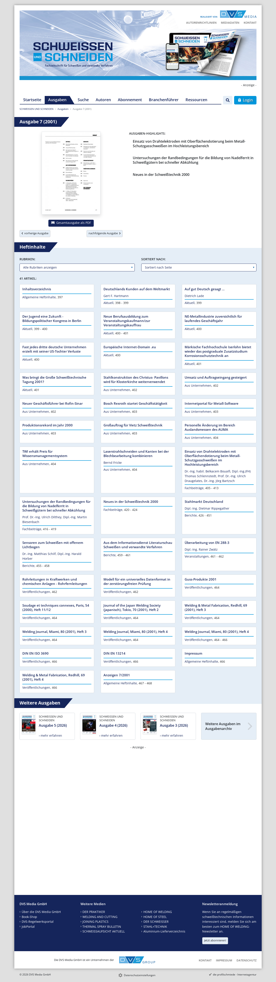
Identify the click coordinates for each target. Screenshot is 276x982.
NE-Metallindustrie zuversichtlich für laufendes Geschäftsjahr (213, 318)
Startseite (32, 99)
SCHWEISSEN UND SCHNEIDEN (36, 109)
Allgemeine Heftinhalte (39, 297)
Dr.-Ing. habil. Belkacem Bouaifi (207, 471)
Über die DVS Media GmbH (41, 912)
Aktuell (108, 303)
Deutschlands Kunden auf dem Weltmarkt (137, 289)
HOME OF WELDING (157, 912)
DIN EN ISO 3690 (35, 653)
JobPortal (28, 926)
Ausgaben (57, 99)
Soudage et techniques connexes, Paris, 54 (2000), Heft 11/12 (55, 607)
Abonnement (130, 99)
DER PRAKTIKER (93, 912)
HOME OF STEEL (155, 917)
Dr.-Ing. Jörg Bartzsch (219, 481)
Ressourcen (196, 99)
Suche (83, 99)
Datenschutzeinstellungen (139, 975)
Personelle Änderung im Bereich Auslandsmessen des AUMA (210, 427)
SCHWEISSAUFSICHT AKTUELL (103, 931)
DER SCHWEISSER (156, 921)
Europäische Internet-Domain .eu (130, 347)
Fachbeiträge (194, 488)
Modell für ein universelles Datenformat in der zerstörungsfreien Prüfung (137, 581)
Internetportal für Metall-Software (211, 403)
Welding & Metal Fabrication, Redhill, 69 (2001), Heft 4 (53, 677)
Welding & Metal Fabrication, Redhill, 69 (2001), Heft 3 (216, 607)
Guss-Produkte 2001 (201, 579)
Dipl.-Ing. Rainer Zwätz (201, 549)
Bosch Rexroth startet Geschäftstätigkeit (135, 403)
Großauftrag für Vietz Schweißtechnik (133, 425)
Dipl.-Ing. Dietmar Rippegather (207, 508)
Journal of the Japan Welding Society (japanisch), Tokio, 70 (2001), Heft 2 (132, 607)
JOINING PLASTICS (95, 921)
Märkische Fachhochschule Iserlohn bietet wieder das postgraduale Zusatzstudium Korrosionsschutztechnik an (218, 351)
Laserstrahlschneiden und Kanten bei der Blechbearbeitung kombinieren (136, 453)
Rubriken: (27, 259)
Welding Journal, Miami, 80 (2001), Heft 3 (54, 631)
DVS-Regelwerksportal (38, 921)
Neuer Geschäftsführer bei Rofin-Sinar (52, 403)
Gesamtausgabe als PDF (71, 223)
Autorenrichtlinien (201, 23)
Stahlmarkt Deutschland (204, 501)
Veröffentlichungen (36, 592)
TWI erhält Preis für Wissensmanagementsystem (44, 453)
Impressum (193, 653)
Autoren (103, 99)
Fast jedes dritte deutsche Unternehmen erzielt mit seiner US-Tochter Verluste (54, 349)
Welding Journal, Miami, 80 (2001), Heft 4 (136, 631)
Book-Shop (29, 917)
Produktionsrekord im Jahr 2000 (47, 425)
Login (245, 99)
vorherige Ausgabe (34, 233)
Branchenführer (164, 99)
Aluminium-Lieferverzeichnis (164, 931)
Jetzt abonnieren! (215, 940)
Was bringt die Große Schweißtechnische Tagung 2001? (54, 379)
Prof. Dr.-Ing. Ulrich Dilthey (41, 517)
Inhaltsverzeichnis (36, 289)
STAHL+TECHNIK (155, 926)
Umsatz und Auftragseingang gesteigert (216, 377)
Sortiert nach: (153, 259)
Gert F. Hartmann (116, 296)
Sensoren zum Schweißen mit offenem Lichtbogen (52, 544)
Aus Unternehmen (117, 390)
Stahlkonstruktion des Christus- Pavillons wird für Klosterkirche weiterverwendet (136, 379)
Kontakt (250, 23)
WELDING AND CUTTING (99, 917)
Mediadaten (230, 23)
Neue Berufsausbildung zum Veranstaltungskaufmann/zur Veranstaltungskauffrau (127, 320)
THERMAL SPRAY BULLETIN (101, 926)
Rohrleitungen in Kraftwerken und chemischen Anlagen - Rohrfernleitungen (54, 581)
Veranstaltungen (197, 556)
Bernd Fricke (113, 462)
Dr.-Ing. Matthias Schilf (39, 554)
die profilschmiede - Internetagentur (234, 974)
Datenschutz (246, 960)
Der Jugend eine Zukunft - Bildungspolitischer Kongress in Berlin (51, 318)
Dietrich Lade (194, 296)
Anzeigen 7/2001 (117, 675)
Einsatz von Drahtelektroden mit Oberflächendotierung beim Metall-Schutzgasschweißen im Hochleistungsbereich (189, 143)
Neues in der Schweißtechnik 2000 (161, 174)
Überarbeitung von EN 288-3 (207, 542)
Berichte (191, 515)
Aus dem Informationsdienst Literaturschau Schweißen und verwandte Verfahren (138, 544)
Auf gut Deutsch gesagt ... (205, 289)
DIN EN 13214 (114, 653)
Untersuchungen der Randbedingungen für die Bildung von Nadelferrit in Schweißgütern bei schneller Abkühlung (193, 160)
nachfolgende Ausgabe (105, 233)
